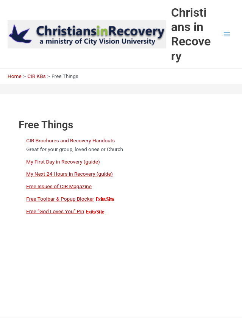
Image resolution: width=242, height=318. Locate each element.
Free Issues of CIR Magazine (59, 186)
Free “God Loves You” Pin (55, 211)
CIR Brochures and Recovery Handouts (70, 140)
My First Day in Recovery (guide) (63, 162)
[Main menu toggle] (227, 34)
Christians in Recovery (191, 34)
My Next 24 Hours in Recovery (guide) (69, 174)
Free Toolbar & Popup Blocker (60, 199)
